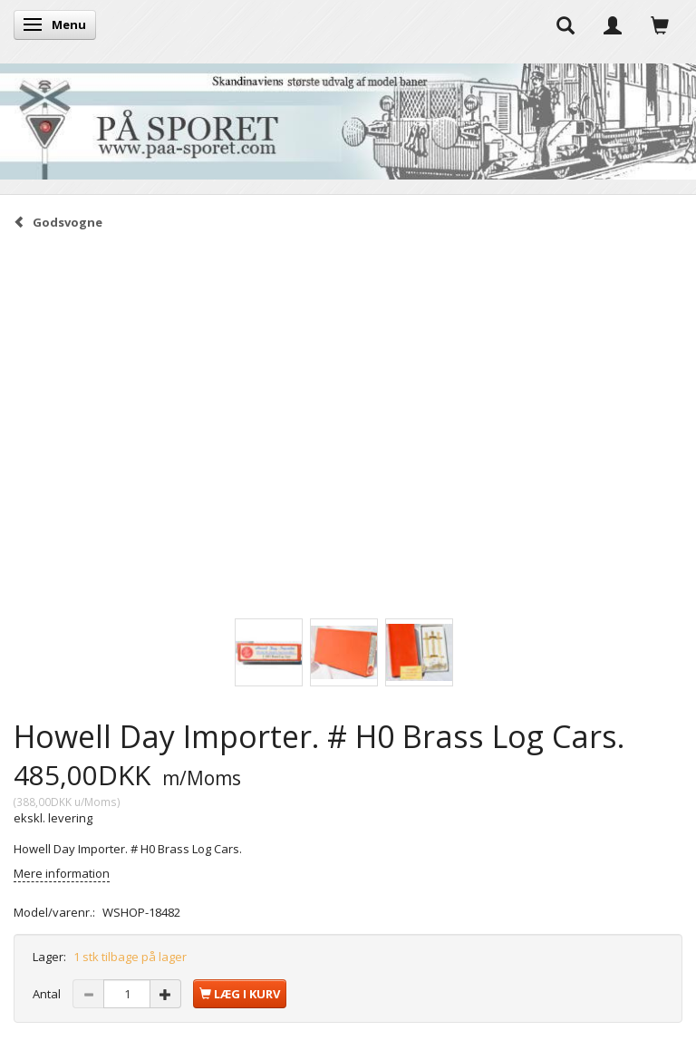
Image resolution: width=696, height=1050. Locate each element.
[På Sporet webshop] (348, 117)
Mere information (62, 873)
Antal (48, 994)
